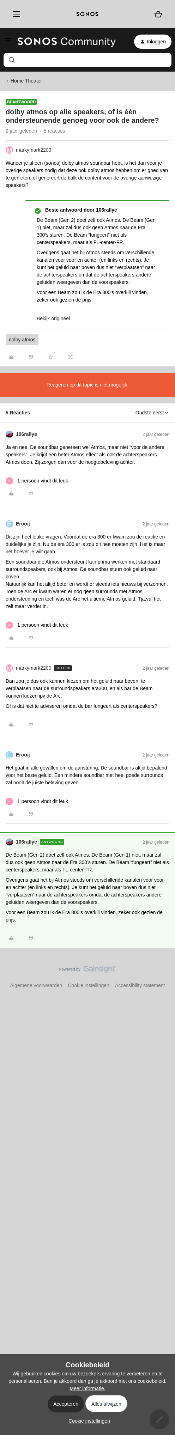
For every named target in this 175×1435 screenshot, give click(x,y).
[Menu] (14, 14)
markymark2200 (33, 150)
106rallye (26, 434)
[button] (8, 42)
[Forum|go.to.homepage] (67, 41)
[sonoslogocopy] (87, 14)
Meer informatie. (87, 1388)
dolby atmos (22, 339)
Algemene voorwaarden (36, 985)
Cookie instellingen (88, 985)
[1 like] (37, 481)
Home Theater (26, 81)
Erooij (23, 524)
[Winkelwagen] (158, 14)
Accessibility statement (140, 985)
